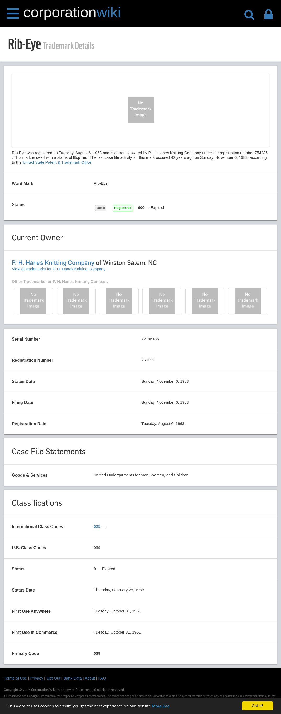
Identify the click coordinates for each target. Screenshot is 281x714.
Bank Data (73, 678)
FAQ (102, 678)
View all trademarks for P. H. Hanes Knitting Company (58, 269)
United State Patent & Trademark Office (57, 162)
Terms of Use (15, 678)
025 (97, 526)
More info (161, 706)
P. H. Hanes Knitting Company (53, 262)
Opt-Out (53, 678)
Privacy (36, 678)
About (90, 678)
